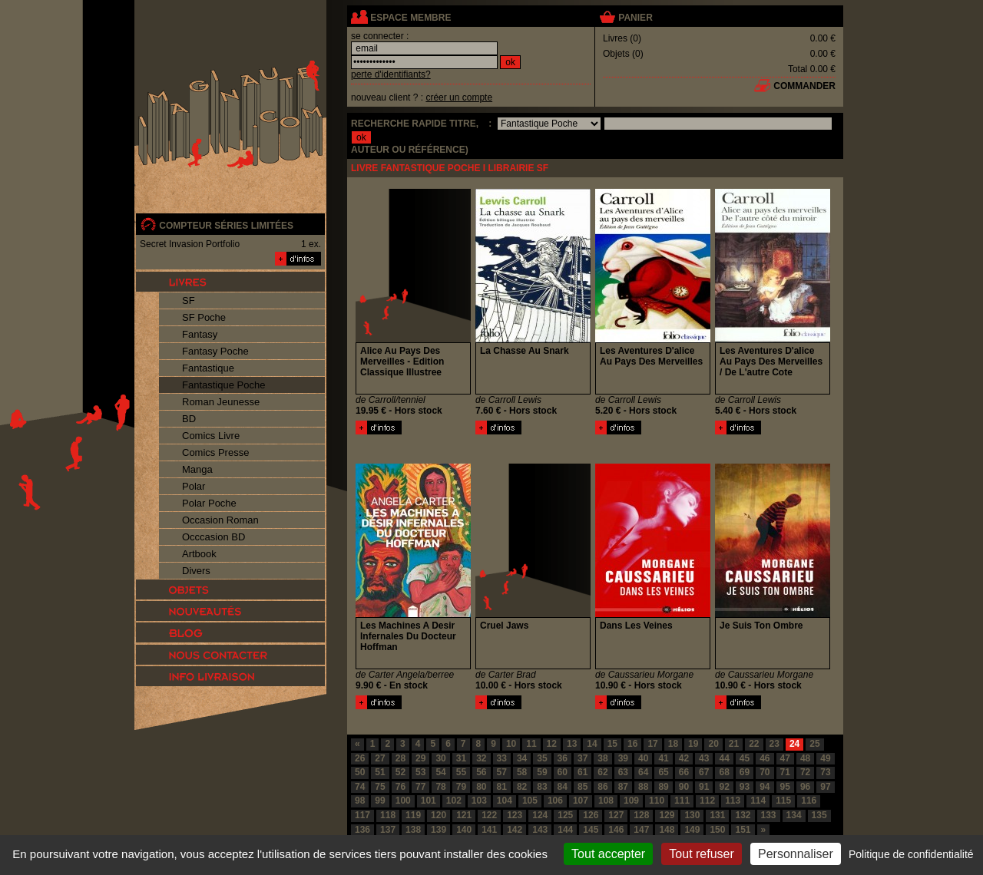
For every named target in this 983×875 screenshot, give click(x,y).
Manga (197, 469)
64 (643, 772)
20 (713, 743)
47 (785, 758)
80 (481, 786)
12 (552, 743)
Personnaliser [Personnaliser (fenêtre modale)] (795, 853)
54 (440, 772)
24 (794, 743)
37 (582, 758)
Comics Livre (211, 435)
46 (765, 758)
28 (400, 758)
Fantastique (208, 368)
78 (440, 786)
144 (565, 829)
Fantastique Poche (223, 385)
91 (704, 786)
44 (724, 758)
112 (707, 800)
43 (704, 758)
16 (632, 743)
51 (380, 772)
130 (692, 815)
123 (514, 815)
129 (666, 815)
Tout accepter (608, 853)
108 (606, 800)
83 (542, 786)
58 (522, 772)
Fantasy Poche (215, 351)
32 (481, 758)
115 (783, 800)
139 (438, 829)
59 (542, 772)
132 (742, 815)
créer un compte (458, 97)
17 (652, 743)
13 (572, 743)
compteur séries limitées (226, 225)
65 (663, 772)
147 (641, 829)
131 (717, 815)
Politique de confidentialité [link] (911, 854)
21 (734, 743)
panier (635, 17)
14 (592, 743)
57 (502, 772)
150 (717, 829)
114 (758, 800)
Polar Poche (209, 503)
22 (754, 743)
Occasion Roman (220, 520)
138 (413, 829)
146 (616, 829)
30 (440, 758)
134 (794, 815)
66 (684, 772)
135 (819, 815)
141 (489, 829)
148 (666, 829)
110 (656, 800)
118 (388, 815)
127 (616, 815)
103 (479, 800)
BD (189, 418)
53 (420, 772)
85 (582, 786)
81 (502, 786)
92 (724, 786)
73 (825, 772)
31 (461, 758)
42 (684, 758)
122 (489, 815)
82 (522, 786)
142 (514, 829)
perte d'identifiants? (391, 74)
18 (673, 743)
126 (590, 815)
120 (438, 815)
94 (765, 786)
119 (413, 815)
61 (582, 772)
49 (825, 758)
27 (380, 758)
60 (563, 772)
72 (805, 772)
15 (612, 743)
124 (540, 815)
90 (684, 786)
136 (362, 829)
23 (774, 743)
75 (380, 786)
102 (454, 800)
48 (805, 758)
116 (808, 800)
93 (745, 786)
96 (805, 786)
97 (825, 786)
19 (693, 743)
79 (461, 786)
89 (663, 786)
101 (428, 800)
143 (540, 829)
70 (765, 772)
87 (623, 786)
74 (360, 786)
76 (400, 786)
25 (814, 743)
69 (745, 772)
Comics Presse (215, 452)
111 (682, 800)
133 (768, 815)
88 (643, 786)
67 (704, 772)
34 (522, 758)
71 (785, 772)
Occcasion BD (213, 537)
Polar (193, 486)
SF (188, 300)
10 (511, 743)
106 (555, 800)
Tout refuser (701, 853)
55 (461, 772)
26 (360, 758)
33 (502, 758)
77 (420, 786)
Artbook (199, 554)
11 (531, 743)
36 (563, 758)
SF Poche (204, 317)
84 (563, 786)
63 (623, 772)
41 (663, 758)
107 (580, 800)
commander (804, 86)
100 (403, 800)
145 (590, 829)
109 (631, 800)
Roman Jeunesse (221, 402)
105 (530, 800)
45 (745, 758)
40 (643, 758)
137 (388, 829)
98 (360, 800)
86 (602, 786)
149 (692, 829)
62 (602, 772)
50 (360, 772)
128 (641, 815)
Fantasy (199, 334)
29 (420, 758)
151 (742, 829)
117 (362, 815)
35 (542, 758)
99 (380, 800)
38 (602, 758)
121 (464, 815)
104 (504, 800)
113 (732, 800)
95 (785, 786)
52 (400, 772)
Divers (196, 570)
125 (565, 815)
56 (481, 772)
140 (464, 829)
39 (623, 758)
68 (724, 772)
